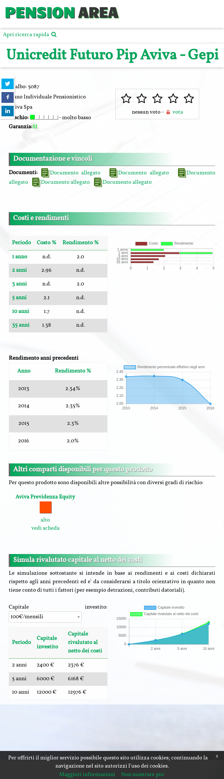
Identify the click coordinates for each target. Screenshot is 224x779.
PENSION (39, 11)
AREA (98, 11)
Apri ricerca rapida (30, 35)
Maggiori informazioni (87, 774)
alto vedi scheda (45, 512)
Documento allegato (71, 173)
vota (174, 112)
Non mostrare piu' (143, 774)
